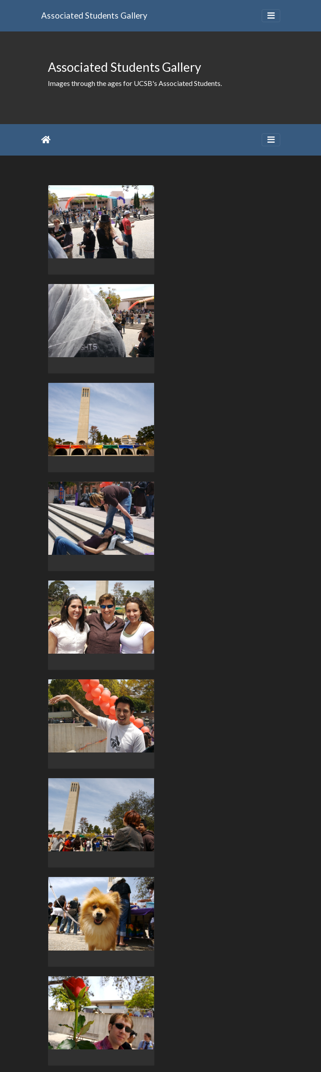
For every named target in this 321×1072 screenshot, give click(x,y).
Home (45, 139)
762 (155, 1020)
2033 (239, 1020)
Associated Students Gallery (94, 15)
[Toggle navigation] (271, 15)
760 (110, 1020)
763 (177, 1020)
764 (200, 1020)
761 (132, 1020)
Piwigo (178, 1053)
